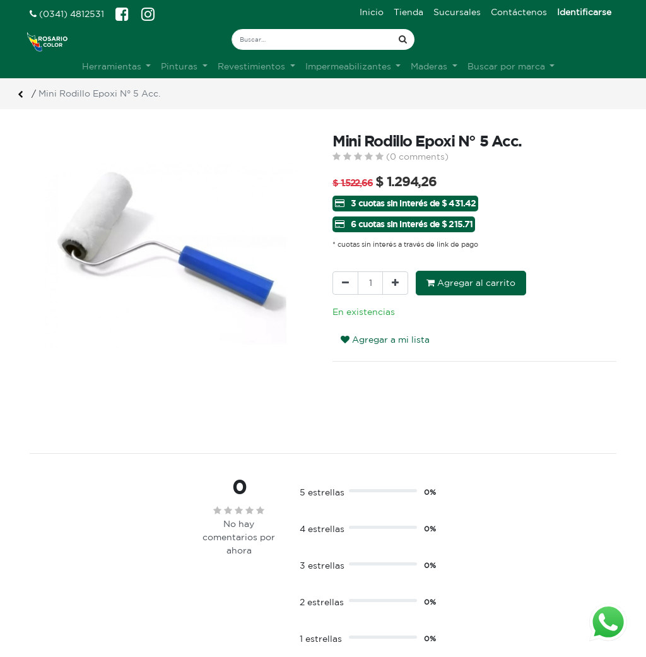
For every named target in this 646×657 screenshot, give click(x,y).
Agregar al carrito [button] (470, 283)
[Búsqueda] (402, 39)
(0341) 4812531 (67, 14)
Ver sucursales (59, 561)
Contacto (201, 589)
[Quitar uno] (345, 283)
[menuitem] (372, 12)
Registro (351, 576)
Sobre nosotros (215, 563)
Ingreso (348, 563)
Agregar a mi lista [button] (385, 339)
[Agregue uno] (395, 283)
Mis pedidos (358, 589)
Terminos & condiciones (233, 576)
